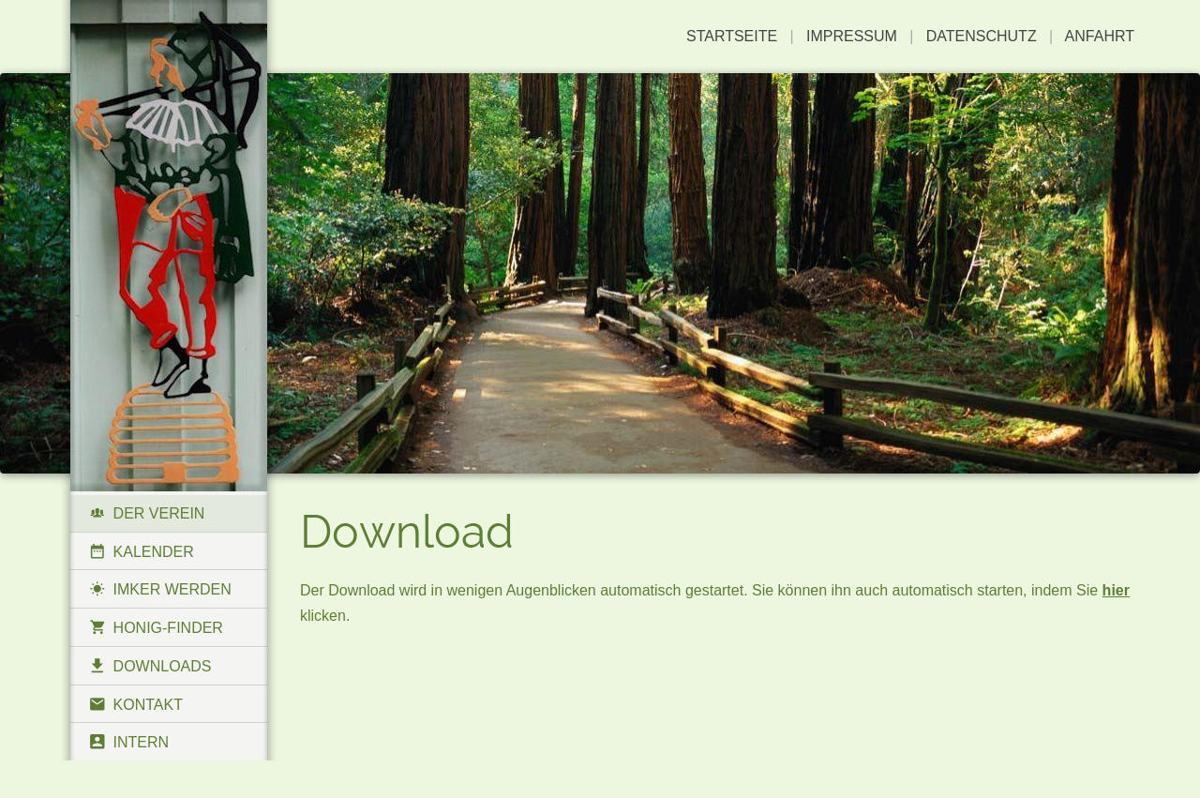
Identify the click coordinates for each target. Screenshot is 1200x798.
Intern (129, 741)
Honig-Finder (156, 627)
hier (1116, 590)
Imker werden (160, 588)
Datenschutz (981, 36)
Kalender (141, 551)
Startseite (731, 36)
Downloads (150, 665)
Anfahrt (1099, 36)
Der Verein (146, 512)
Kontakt (136, 704)
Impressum (851, 36)
